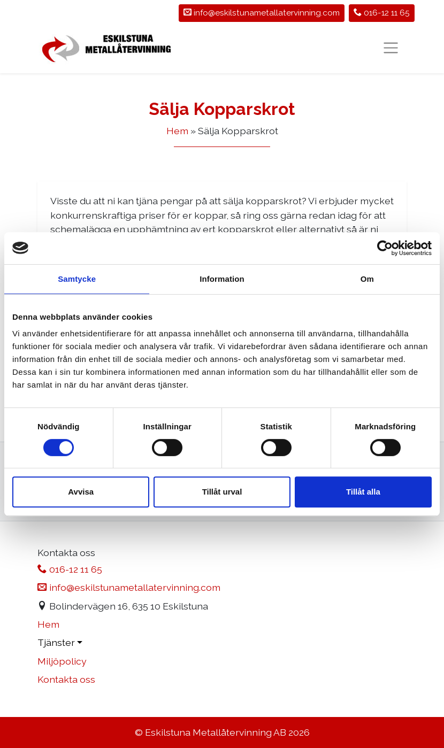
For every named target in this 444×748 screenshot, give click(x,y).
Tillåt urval (222, 491)
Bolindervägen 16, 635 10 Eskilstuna (122, 606)
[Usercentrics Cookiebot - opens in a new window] (385, 248)
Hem (177, 130)
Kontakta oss (66, 679)
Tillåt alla (363, 491)
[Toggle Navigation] (391, 48)
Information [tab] (222, 278)
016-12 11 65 (382, 13)
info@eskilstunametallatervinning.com (128, 587)
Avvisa (81, 491)
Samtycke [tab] (77, 278)
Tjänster (56, 642)
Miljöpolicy (62, 661)
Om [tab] (367, 278)
